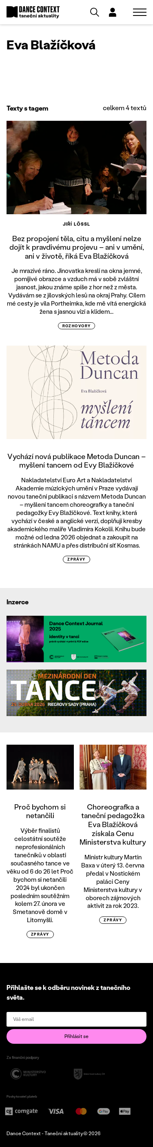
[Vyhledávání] (94, 12)
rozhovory (76, 326)
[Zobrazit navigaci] (139, 12)
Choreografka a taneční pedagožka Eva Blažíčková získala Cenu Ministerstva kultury (113, 824)
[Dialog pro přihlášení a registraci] (112, 12)
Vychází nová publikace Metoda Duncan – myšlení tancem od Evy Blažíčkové (76, 460)
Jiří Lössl (76, 224)
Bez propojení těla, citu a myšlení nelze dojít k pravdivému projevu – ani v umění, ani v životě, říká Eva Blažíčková (76, 247)
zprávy (76, 559)
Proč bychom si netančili (40, 811)
